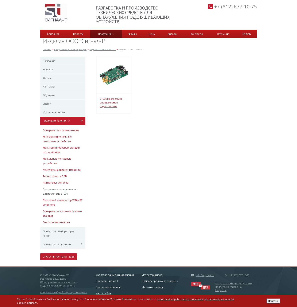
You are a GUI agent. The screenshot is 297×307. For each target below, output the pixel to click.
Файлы (132, 34)
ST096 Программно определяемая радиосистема (111, 102)
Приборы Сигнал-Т (107, 281)
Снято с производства (56, 222)
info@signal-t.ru (205, 275)
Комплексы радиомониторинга (62, 169)
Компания (53, 34)
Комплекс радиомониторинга (160, 281)
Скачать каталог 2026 (59, 256)
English (247, 34)
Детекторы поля (152, 275)
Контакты (197, 34)
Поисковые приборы (108, 287)
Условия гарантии (54, 112)
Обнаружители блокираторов (61, 130)
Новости (78, 34)
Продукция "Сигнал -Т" (56, 120)
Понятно (273, 301)
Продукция (106, 34)
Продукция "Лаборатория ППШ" (59, 234)
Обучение (223, 34)
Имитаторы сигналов (55, 182)
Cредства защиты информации (115, 275)
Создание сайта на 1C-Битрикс (233, 283)
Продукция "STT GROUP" (57, 244)
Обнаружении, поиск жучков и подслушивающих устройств (58, 283)
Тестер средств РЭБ (55, 176)
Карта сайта (103, 293)
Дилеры (172, 34)
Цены (152, 34)
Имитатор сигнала (153, 287)
